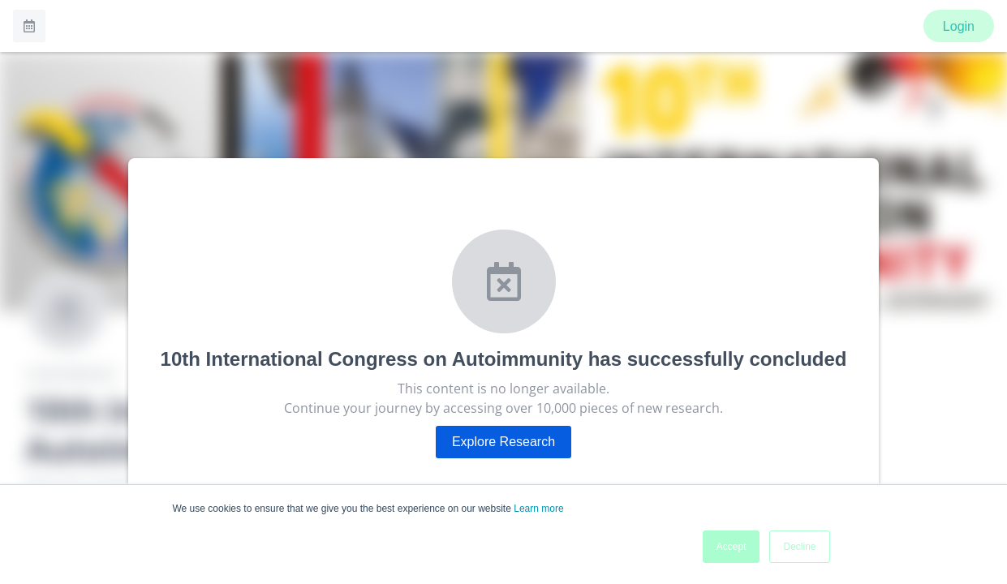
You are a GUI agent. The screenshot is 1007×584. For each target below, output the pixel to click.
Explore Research (503, 442)
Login (959, 26)
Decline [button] (799, 546)
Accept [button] (732, 546)
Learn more (538, 508)
